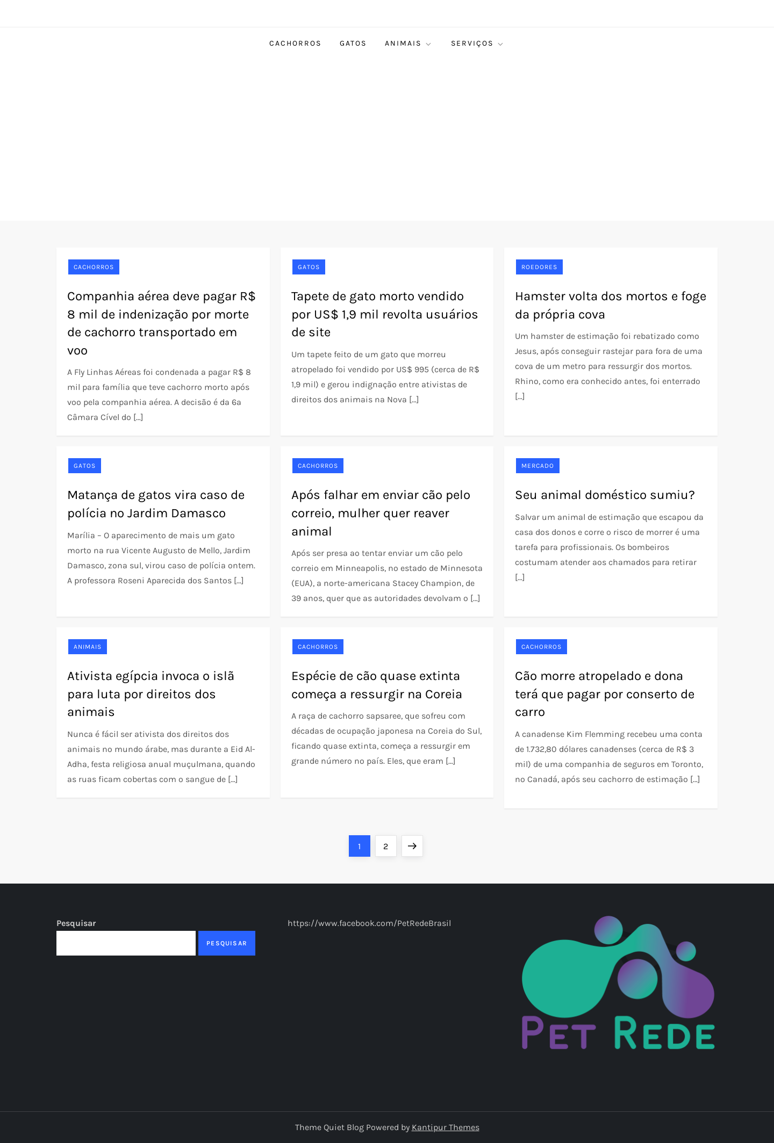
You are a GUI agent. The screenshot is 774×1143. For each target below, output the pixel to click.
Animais (409, 43)
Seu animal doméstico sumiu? (605, 494)
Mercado (537, 465)
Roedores (539, 267)
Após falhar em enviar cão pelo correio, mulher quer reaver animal (380, 512)
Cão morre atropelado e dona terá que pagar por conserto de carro (604, 693)
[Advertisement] (387, 140)
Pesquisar (76, 923)
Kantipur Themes (445, 1127)
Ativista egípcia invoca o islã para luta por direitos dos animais (150, 693)
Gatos (353, 43)
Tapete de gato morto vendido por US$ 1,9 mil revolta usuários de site (384, 313)
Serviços (478, 43)
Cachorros (295, 43)
